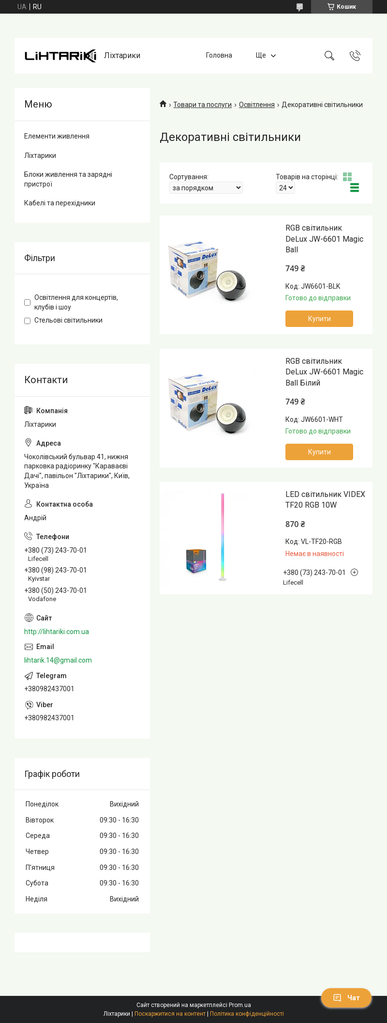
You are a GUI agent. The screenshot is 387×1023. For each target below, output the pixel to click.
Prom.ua (240, 1005)
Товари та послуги (202, 104)
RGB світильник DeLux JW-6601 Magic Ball (324, 238)
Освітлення (257, 104)
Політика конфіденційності (247, 1013)
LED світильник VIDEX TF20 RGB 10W (325, 500)
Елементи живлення (56, 136)
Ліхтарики (40, 155)
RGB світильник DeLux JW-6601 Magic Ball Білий (324, 372)
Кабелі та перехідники (59, 203)
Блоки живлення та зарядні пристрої (68, 179)
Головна (219, 55)
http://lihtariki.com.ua (56, 632)
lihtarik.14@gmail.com (58, 660)
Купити (319, 319)
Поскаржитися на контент (170, 1013)
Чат (346, 997)
